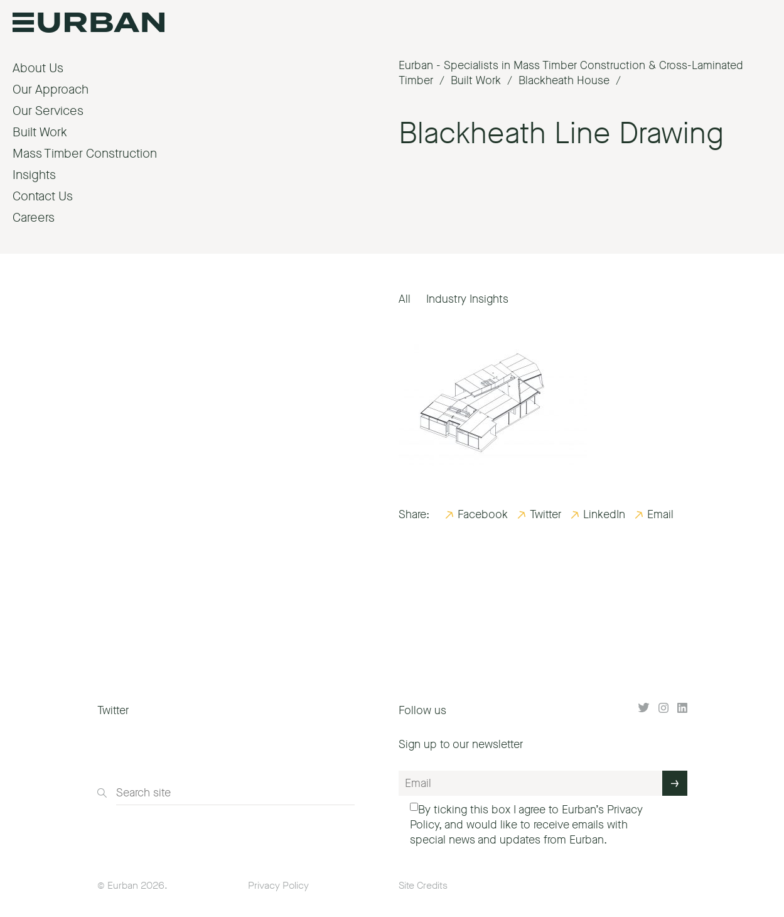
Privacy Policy (278, 885)
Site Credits (423, 885)
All (405, 299)
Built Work (40, 132)
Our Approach (51, 89)
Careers (34, 217)
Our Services (48, 110)
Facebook (483, 514)
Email (660, 514)
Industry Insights (467, 299)
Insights (34, 174)
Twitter (545, 514)
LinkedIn (604, 514)
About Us (38, 68)
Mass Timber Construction (85, 153)
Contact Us (43, 196)
